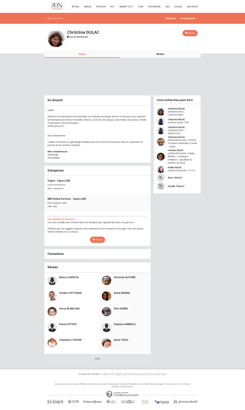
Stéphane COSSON (70, 340)
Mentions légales (157, 384)
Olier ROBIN (121, 308)
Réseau (160, 54)
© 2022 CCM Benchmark (122, 387)
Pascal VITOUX (68, 324)
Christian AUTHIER (124, 277)
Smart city (126, 6)
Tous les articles (172, 384)
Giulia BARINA (122, 293)
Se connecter (187, 18)
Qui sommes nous (62, 384)
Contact (75, 384)
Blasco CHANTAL (69, 277)
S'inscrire (171, 18)
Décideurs (154, 6)
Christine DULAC (176, 108)
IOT (112, 6)
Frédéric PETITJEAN (70, 293)
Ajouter (191, 32)
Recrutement (94, 384)
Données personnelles (118, 384)
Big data (192, 6)
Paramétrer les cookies (138, 384)
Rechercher (57, 18)
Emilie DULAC (175, 167)
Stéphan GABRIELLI (125, 324)
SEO (168, 6)
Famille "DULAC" (176, 186)
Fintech (101, 6)
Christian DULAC (176, 137)
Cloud (178, 6)
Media (87, 6)
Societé (104, 384)
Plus (97, 358)
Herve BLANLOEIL (69, 308)
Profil (82, 54)
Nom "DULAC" (175, 177)
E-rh (140, 6)
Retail (75, 6)
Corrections (185, 384)
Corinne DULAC (176, 150)
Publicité (83, 384)
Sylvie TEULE (121, 340)
